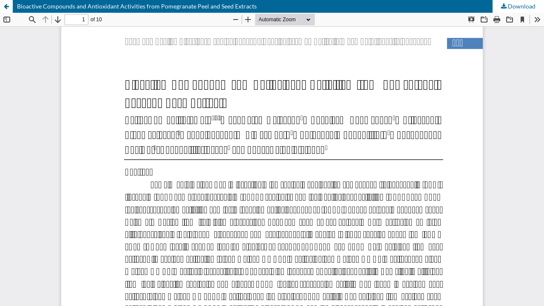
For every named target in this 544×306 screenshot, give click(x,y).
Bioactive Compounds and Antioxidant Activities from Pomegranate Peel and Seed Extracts (137, 6)
